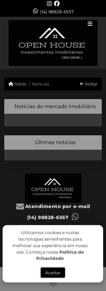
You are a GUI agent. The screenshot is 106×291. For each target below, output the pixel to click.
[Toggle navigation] (90, 24)
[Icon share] (49, 3)
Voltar (89, 84)
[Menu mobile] (53, 43)
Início (17, 84)
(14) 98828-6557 (57, 11)
